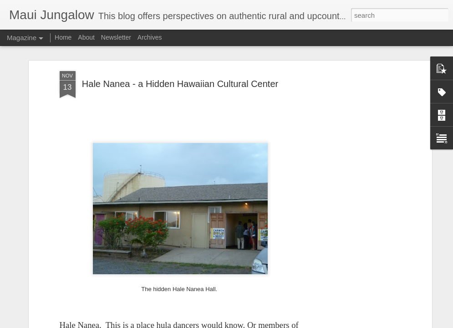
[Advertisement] (351, 123)
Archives (149, 37)
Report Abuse (281, 323)
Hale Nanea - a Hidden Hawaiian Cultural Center (180, 75)
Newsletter (116, 37)
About (86, 37)
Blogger (255, 323)
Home (63, 37)
